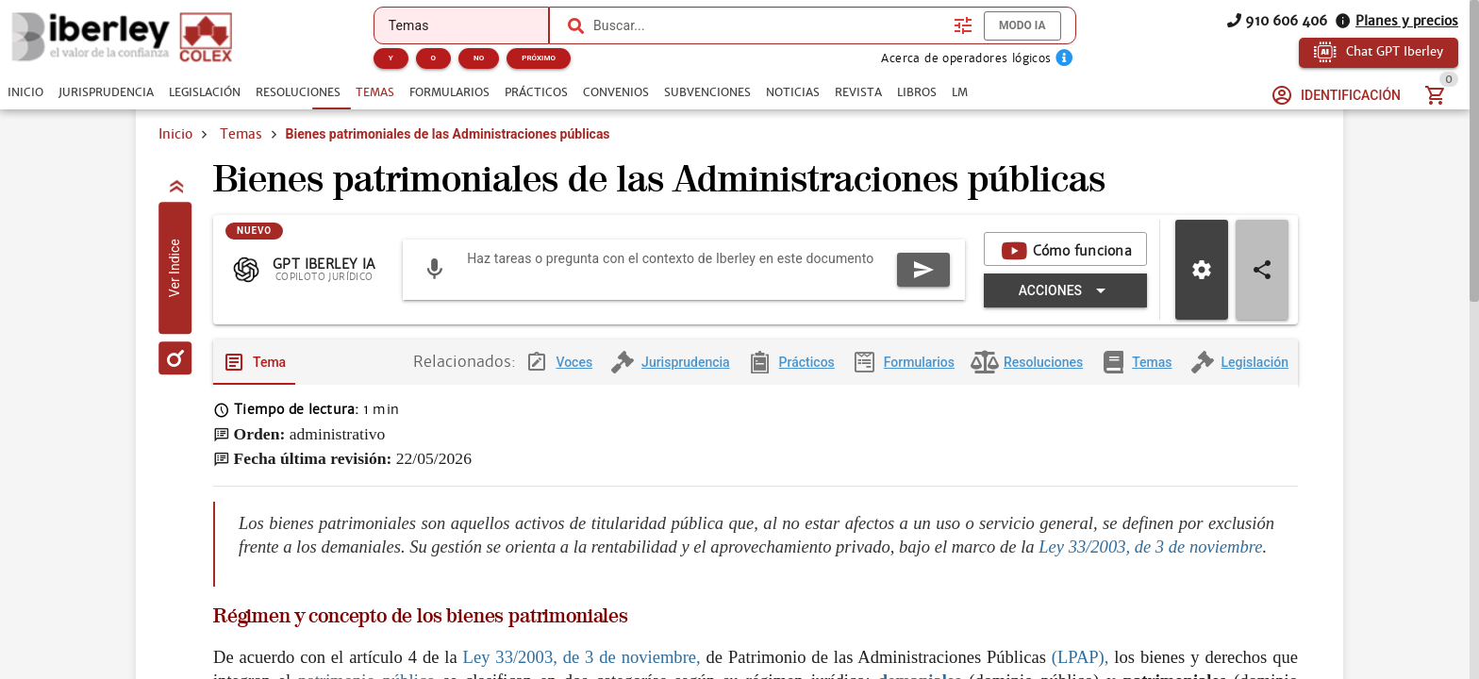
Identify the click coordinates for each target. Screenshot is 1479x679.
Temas (241, 133)
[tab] (25, 92)
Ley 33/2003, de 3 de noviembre (1150, 561)
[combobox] (768, 25)
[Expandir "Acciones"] (1065, 306)
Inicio (175, 133)
